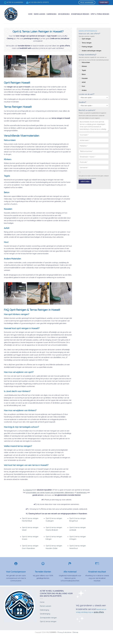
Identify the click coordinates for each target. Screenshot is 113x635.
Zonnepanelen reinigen (80, 14)
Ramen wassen (39, 14)
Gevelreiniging (64, 14)
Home (30, 14)
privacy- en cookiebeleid (89, 178)
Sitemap (75, 632)
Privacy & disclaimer (64, 632)
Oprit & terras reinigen (100, 14)
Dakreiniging (51, 14)
